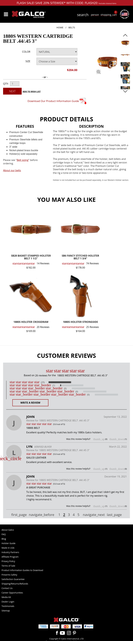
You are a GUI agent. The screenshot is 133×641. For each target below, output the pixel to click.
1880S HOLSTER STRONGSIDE (80, 322)
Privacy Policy (8, 561)
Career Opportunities (12, 592)
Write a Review (30, 402)
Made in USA (8, 547)
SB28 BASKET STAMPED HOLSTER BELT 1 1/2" (31, 257)
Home (59, 27)
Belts (72, 27)
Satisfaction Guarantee (13, 579)
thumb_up (99, 439)
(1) (53, 385)
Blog (4, 538)
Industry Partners (10, 552)
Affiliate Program (10, 556)
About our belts (12, 170)
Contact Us (7, 588)
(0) (65, 388)
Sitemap (6, 610)
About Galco (8, 529)
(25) (43, 382)
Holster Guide (8, 543)
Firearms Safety (9, 574)
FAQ (4, 534)
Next (12, 91)
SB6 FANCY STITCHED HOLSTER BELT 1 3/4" (80, 257)
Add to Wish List (32, 91)
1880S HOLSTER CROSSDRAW (30, 322)
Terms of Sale (8, 565)
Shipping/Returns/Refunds (15, 583)
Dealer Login (8, 601)
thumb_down (116, 439)
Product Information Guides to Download (22, 570)
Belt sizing (22, 160)
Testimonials (8, 606)
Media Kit (6, 597)
